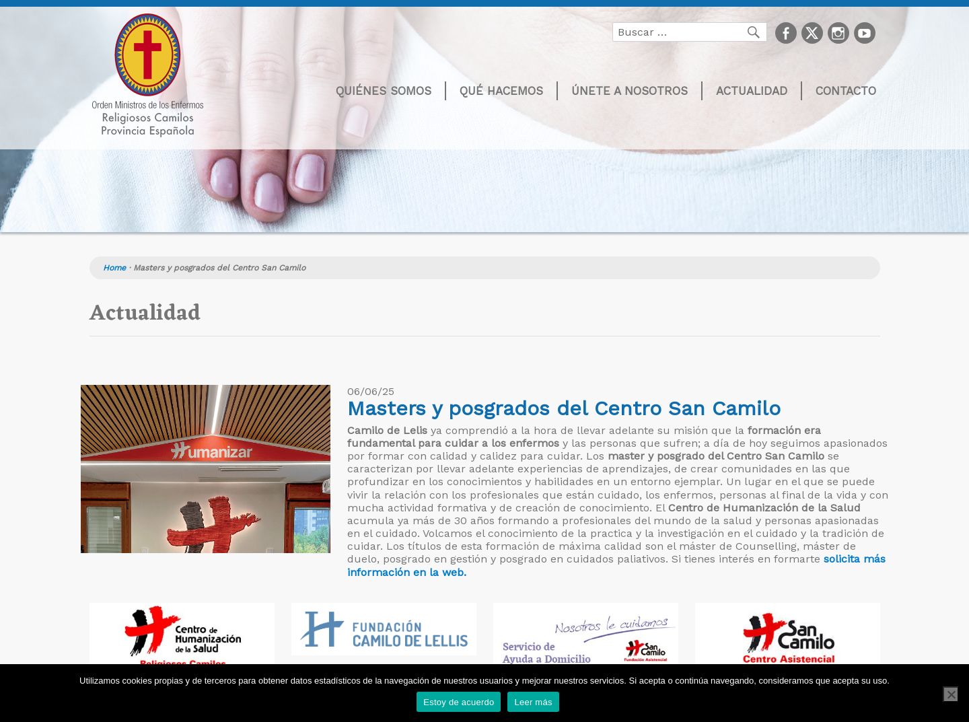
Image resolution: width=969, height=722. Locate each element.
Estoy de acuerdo (458, 702)
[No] (951, 694)
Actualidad (751, 91)
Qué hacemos (501, 91)
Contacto (846, 91)
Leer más (533, 702)
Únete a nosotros (629, 91)
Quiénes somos (383, 91)
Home (114, 268)
